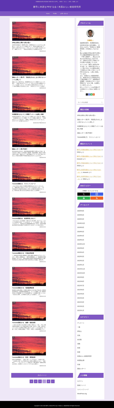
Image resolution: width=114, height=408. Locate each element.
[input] (90, 102)
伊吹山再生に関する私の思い (86, 115)
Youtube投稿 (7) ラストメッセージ (88, 137)
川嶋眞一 (90, 40)
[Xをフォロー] (87, 94)
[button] (102, 102)
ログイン (80, 381)
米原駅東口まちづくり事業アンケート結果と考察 (90, 127)
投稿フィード (81, 385)
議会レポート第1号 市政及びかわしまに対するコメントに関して (89, 121)
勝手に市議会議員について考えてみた (89, 149)
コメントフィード (83, 389)
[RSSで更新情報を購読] (94, 94)
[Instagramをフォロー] (89, 94)
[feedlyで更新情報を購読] (91, 94)
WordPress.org (82, 393)
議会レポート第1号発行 (84, 133)
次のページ (42, 191)
